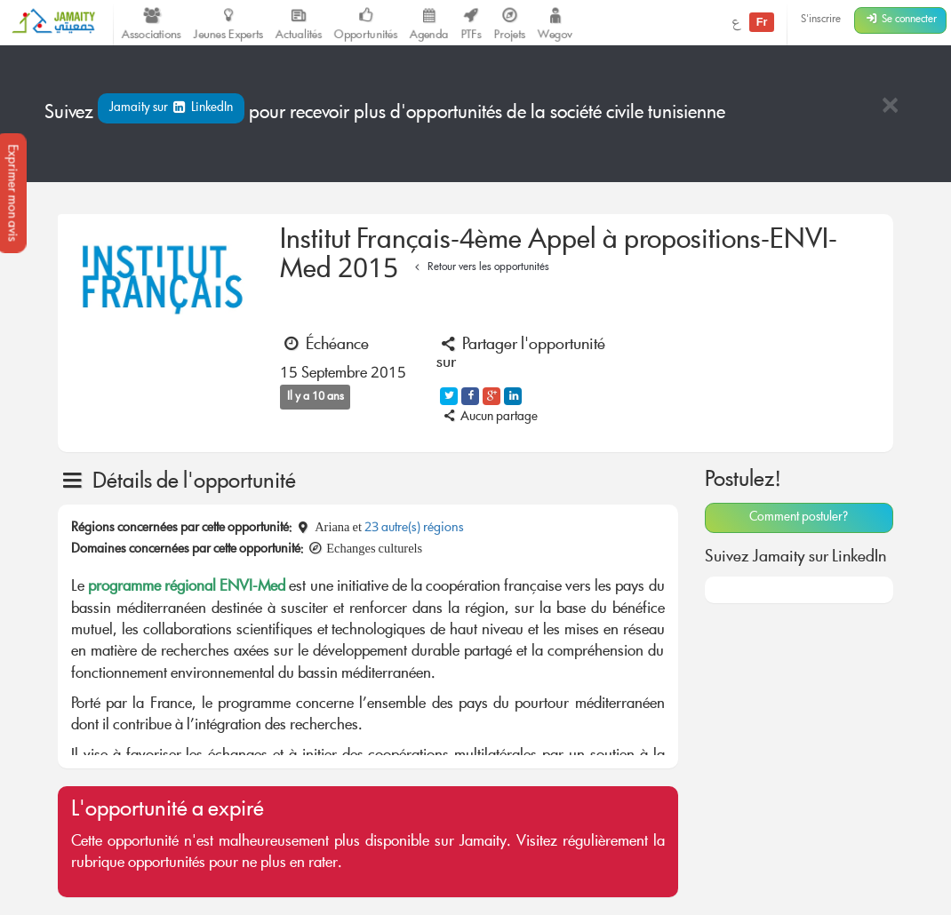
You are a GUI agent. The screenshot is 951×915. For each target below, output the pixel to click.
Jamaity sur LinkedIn (171, 108)
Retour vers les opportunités (479, 268)
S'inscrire (821, 20)
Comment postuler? (798, 518)
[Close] (890, 107)
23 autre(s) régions (414, 528)
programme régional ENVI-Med (186, 588)
